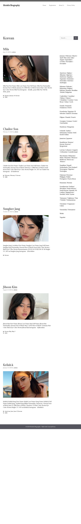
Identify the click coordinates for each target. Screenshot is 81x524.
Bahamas (63, 86)
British (62, 92)
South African (71, 188)
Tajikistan (70, 198)
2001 (6, 333)
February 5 (13, 175)
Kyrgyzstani (63, 146)
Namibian (63, 165)
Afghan (69, 73)
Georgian (63, 121)
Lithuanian (63, 152)
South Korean (64, 190)
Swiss (67, 194)
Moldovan (63, 160)
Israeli (62, 134)
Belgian (69, 88)
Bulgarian (69, 92)
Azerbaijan (63, 83)
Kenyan (70, 142)
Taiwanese (63, 198)
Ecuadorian (63, 111)
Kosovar (67, 144)
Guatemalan (64, 123)
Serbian (71, 186)
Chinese (68, 98)
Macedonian (64, 156)
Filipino (62, 117)
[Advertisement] (40, 20)
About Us (61, 5)
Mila (6, 49)
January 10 (12, 95)
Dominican (63, 108)
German (69, 121)
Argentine (63, 79)
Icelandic (62, 131)
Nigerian (71, 169)
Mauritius (67, 158)
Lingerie (75, 150)
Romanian (63, 183)
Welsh (62, 213)
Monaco (62, 161)
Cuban (66, 102)
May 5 (13, 331)
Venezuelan (63, 210)
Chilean (62, 98)
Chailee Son (10, 129)
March (74, 56)
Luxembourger (73, 152)
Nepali (69, 165)
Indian (68, 131)
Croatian (70, 100)
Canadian (71, 96)
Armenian (70, 79)
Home (44, 5)
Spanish (71, 190)
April (61, 58)
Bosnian (68, 90)
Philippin (62, 177)
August (62, 60)
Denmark (68, 106)
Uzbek (62, 206)
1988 (6, 177)
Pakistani (63, 175)
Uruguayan (70, 204)
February (7, 175)
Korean (18, 95)
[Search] (76, 38)
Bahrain (69, 86)
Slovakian (63, 188)
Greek (75, 121)
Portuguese (63, 179)
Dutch (70, 108)
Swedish (62, 194)
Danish (62, 106)
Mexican (74, 158)
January (7, 95)
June (12, 411)
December (63, 63)
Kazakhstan (63, 142)
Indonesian (63, 133)
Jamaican (63, 138)
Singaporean (70, 192)
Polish (68, 177)
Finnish (67, 117)
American (7, 411)
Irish (74, 133)
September (68, 60)
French (73, 117)
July (72, 58)
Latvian (62, 150)
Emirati (68, 113)
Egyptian (71, 111)
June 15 (16, 411)
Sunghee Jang (11, 209)
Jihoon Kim (10, 287)
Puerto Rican (72, 179)
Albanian (62, 75)
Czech (71, 102)
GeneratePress (51, 426)
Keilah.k (8, 365)
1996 (6, 97)
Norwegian (63, 171)
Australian (63, 81)
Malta (61, 158)
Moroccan (70, 160)
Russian (69, 183)
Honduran (63, 127)
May (10, 331)
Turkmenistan (70, 200)
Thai (76, 198)
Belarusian (63, 88)
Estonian (74, 113)
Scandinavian (64, 186)
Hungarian (70, 127)
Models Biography (11, 5)
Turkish (62, 200)
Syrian (72, 194)
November (69, 61)
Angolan (69, 77)
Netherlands (64, 167)
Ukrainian (63, 204)
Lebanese (69, 150)
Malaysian (71, 156)
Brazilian (74, 90)
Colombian (63, 100)
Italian (67, 134)
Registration (52, 5)
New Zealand (73, 167)
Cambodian (63, 96)
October (62, 61)
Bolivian (62, 90)
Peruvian (69, 175)
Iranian (70, 133)
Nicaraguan (63, 169)
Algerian (69, 75)
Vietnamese (71, 210)
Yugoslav (62, 217)
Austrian (70, 81)
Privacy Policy (71, 5)
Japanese (69, 138)
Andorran (63, 77)
